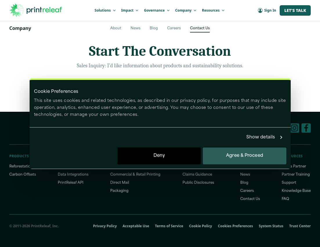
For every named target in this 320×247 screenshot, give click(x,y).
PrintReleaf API (71, 183)
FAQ (285, 199)
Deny (159, 156)
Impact (130, 10)
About (115, 28)
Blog (154, 28)
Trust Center (300, 226)
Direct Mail (119, 183)
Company (186, 10)
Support (289, 183)
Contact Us (200, 28)
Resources (213, 10)
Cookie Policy (200, 226)
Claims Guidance (197, 174)
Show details (260, 137)
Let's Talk (295, 10)
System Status (271, 226)
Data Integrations (73, 174)
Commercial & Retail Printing (135, 174)
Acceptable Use (136, 226)
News (135, 28)
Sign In (267, 10)
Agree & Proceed (244, 156)
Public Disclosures (198, 183)
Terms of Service (169, 226)
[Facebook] (306, 128)
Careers (174, 28)
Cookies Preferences (235, 225)
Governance (157, 10)
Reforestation (21, 166)
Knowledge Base (296, 191)
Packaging (119, 191)
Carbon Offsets (22, 174)
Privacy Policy (105, 226)
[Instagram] (294, 128)
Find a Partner (294, 166)
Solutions (106, 10)
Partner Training (296, 174)
